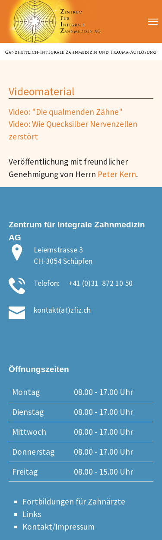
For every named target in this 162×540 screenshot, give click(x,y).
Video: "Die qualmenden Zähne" (66, 112)
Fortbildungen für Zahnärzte (73, 501)
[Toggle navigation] (153, 21)
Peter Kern (117, 174)
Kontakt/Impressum (58, 526)
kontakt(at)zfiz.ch (62, 310)
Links (31, 514)
